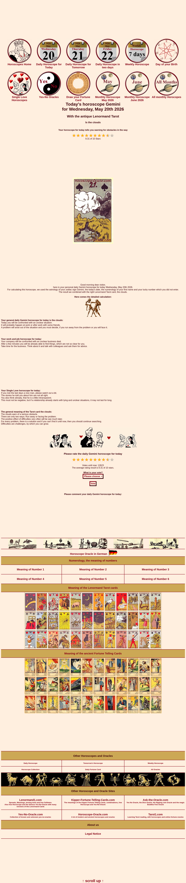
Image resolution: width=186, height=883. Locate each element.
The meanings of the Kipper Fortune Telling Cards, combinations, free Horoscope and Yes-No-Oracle (93, 800)
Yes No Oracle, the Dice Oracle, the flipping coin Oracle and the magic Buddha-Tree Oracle (155, 800)
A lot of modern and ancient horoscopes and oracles (93, 814)
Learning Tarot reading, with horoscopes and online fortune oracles (155, 814)
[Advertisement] (93, 20)
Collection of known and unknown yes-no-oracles (30, 814)
